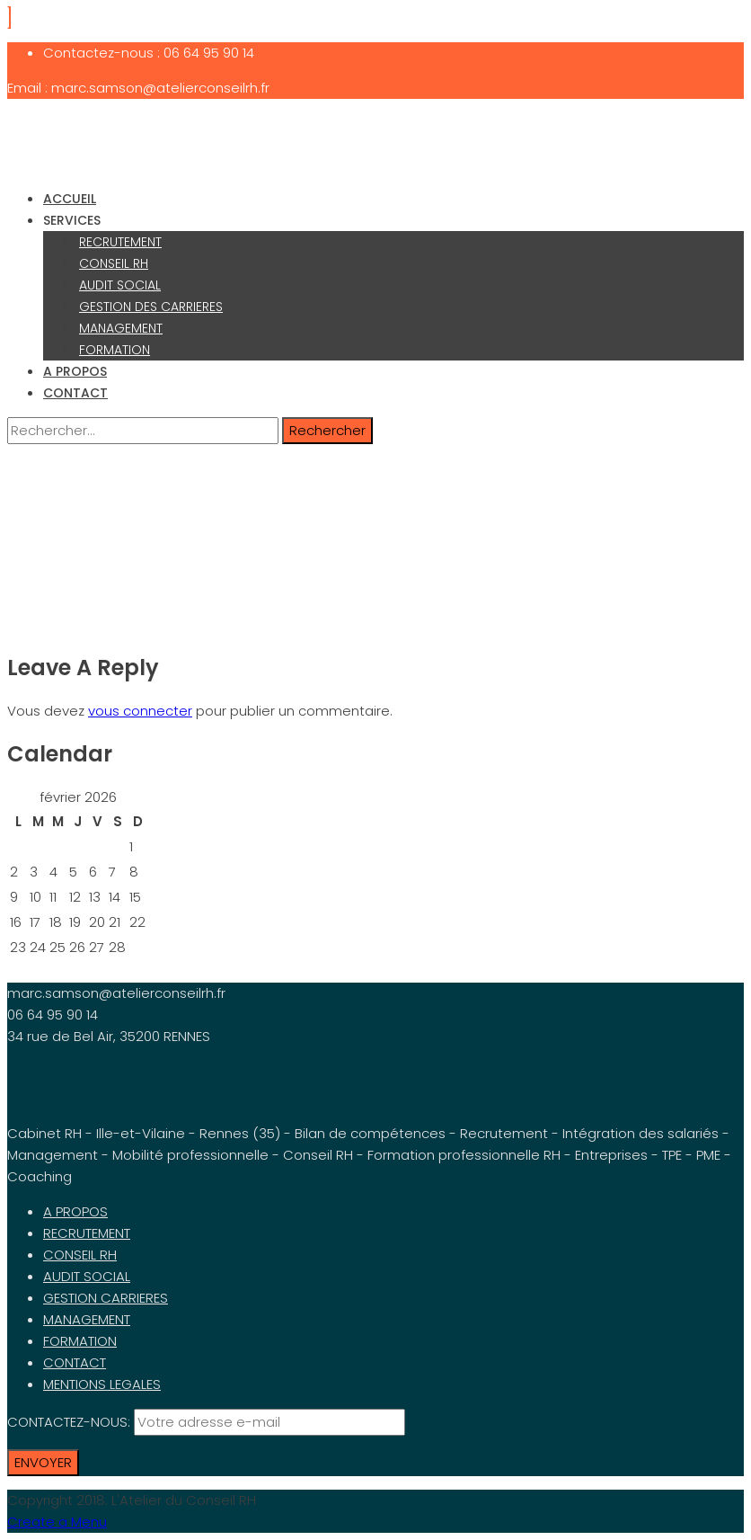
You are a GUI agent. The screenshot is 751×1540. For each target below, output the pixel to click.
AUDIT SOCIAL (120, 285)
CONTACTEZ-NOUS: (70, 1421)
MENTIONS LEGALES (102, 1384)
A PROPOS (75, 371)
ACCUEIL (69, 199)
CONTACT (75, 393)
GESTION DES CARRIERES (151, 307)
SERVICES (72, 220)
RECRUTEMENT (120, 242)
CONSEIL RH (113, 263)
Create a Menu (57, 1521)
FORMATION (114, 350)
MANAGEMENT (121, 328)
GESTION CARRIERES (105, 1297)
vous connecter (140, 710)
